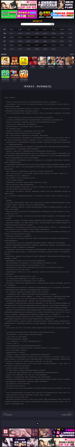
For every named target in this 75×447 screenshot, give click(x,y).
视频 (4, 33)
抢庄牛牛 (70, 29)
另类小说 (53, 45)
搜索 (52, 24)
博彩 (4, 29)
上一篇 (11, 414)
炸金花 (53, 29)
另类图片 (70, 41)
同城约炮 (11, 49)
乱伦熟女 (62, 37)
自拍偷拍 (20, 33)
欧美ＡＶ (28, 33)
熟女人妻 (45, 33)
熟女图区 (62, 41)
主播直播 (62, 33)
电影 (4, 37)
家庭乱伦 (20, 45)
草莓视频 (28, 49)
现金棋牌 (62, 29)
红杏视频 (45, 49)
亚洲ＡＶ (11, 33)
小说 (4, 45)
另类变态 (70, 37)
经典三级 (53, 37)
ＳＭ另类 (70, 33)
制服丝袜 (45, 37)
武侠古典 (37, 45)
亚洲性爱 (11, 37)
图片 (4, 41)
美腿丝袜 (45, 41)
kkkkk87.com (37, 21)
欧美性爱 (37, 37)
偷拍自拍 (20, 37)
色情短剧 (53, 49)
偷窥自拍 (11, 41)
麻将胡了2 (45, 29)
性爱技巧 (70, 45)
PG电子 (11, 29)
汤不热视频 (37, 49)
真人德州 (20, 29)
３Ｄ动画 (37, 33)
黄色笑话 (62, 45)
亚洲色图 (20, 41)
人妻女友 (28, 45)
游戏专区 (37, 29)
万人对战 (28, 29)
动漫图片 (37, 41)
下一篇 (64, 414)
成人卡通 (28, 37)
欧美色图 (28, 41)
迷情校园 (45, 45)
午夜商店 (20, 49)
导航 (4, 49)
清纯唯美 (53, 41)
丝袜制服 (53, 33)
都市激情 (11, 45)
